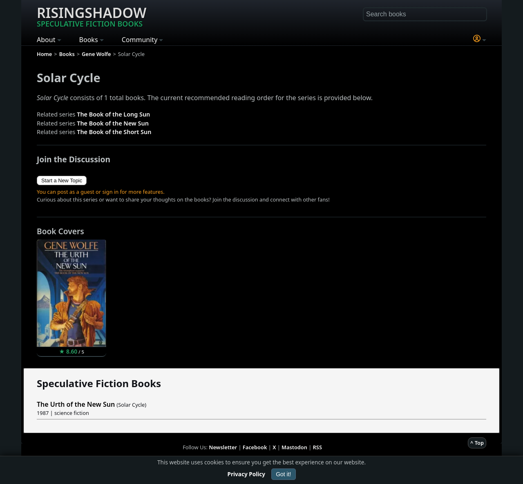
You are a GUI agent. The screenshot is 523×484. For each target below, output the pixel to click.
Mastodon (294, 447)
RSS (317, 447)
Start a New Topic (61, 180)
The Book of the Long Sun (113, 114)
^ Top (477, 442)
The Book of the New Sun (113, 123)
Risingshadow (91, 16)
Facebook (255, 447)
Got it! (283, 474)
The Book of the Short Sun (114, 132)
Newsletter (223, 447)
